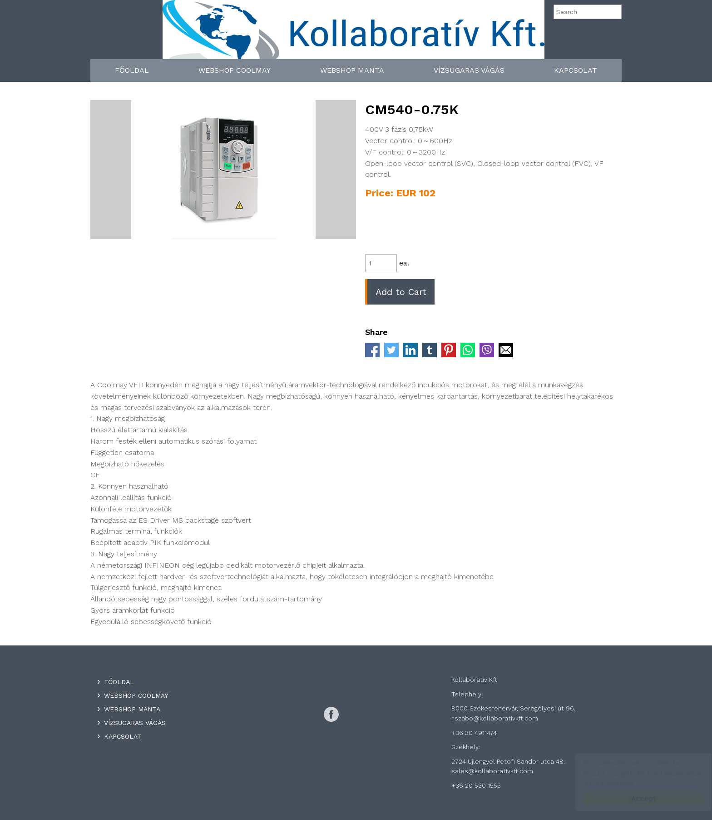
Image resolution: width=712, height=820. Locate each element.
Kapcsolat (575, 70)
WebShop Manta (352, 70)
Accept (635, 798)
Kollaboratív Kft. (353, 32)
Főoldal (132, 70)
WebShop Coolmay (234, 70)
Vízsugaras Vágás (469, 70)
